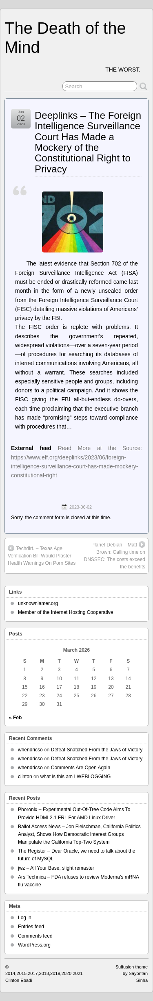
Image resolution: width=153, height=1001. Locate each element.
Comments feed (35, 936)
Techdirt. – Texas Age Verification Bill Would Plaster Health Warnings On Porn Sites (41, 555)
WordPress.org (34, 945)
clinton (25, 776)
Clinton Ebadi (18, 980)
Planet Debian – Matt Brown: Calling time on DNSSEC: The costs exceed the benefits (114, 555)
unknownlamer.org (38, 603)
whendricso (30, 750)
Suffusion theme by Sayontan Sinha (131, 973)
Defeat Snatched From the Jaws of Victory (97, 750)
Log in (24, 917)
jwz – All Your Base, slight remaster (56, 868)
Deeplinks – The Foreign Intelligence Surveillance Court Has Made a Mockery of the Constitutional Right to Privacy (88, 142)
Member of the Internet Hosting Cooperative (65, 612)
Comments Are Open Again (80, 767)
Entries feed (31, 926)
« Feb (15, 717)
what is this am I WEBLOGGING (75, 776)
